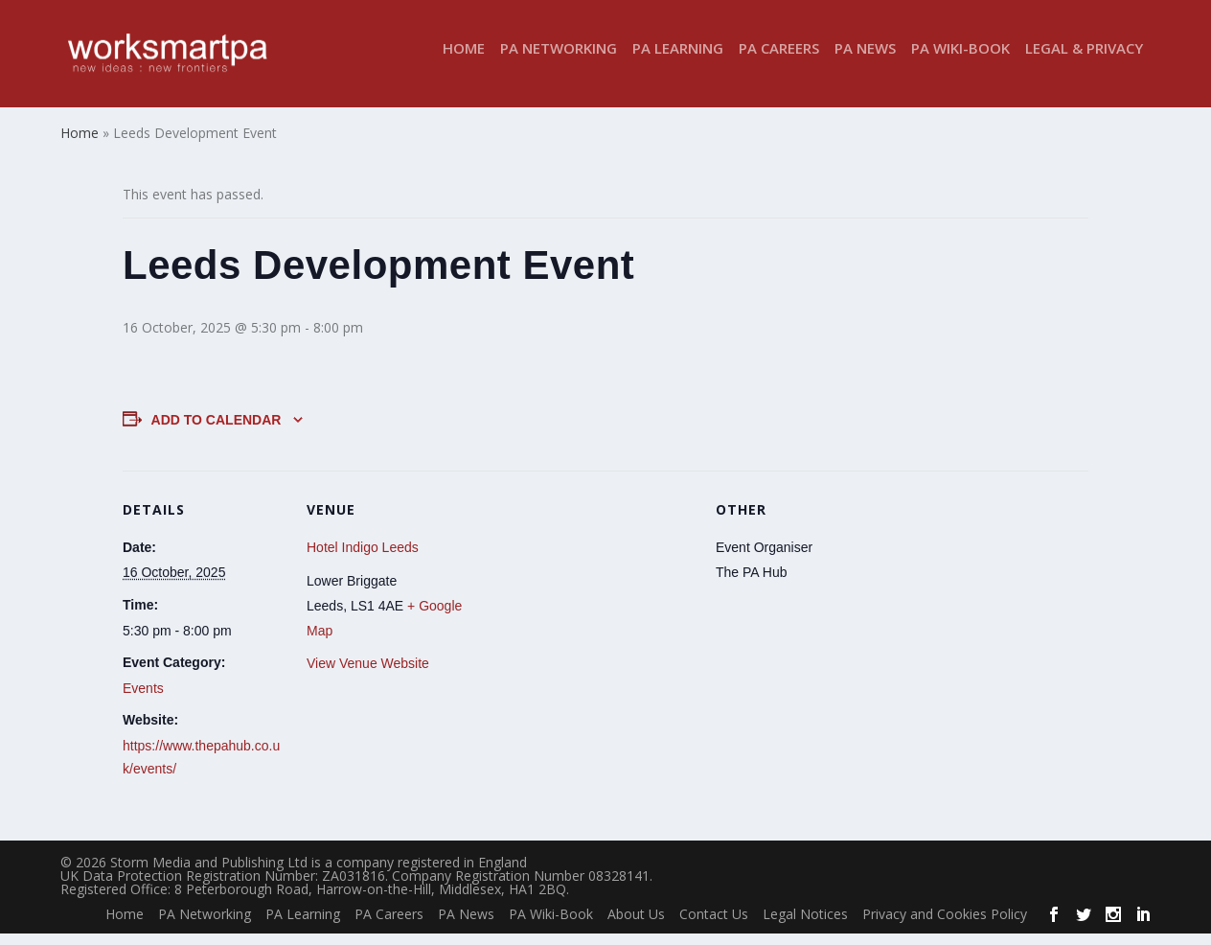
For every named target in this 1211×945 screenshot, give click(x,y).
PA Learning (677, 61)
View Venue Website (368, 674)
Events (143, 699)
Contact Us (713, 925)
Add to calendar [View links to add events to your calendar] (216, 431)
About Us (636, 925)
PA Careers (779, 61)
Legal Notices (805, 925)
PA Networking (558, 61)
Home (464, 61)
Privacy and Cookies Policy (944, 925)
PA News (865, 61)
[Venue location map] (592, 615)
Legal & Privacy (1084, 61)
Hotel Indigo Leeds (363, 558)
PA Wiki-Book (960, 61)
